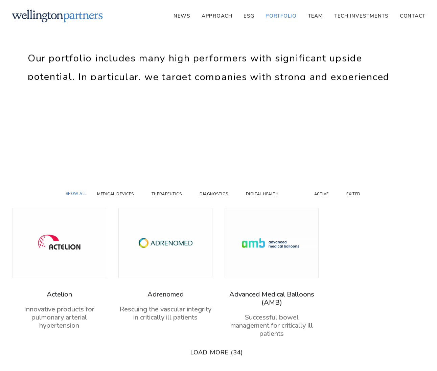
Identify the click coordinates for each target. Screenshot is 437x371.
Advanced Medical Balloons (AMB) (271, 298)
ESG (249, 16)
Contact (413, 16)
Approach (217, 16)
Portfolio (281, 16)
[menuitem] (184, 16)
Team (315, 16)
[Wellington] (57, 16)
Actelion (59, 294)
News (182, 16)
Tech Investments (361, 16)
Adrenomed (165, 294)
